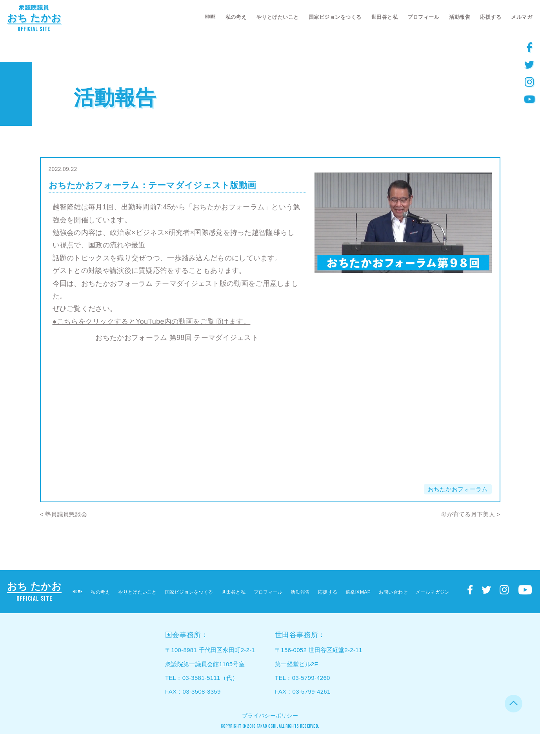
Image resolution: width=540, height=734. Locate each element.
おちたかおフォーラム (458, 489)
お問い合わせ (393, 592)
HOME (210, 17)
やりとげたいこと (277, 17)
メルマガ (521, 17)
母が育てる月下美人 (468, 514)
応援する (490, 17)
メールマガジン (432, 592)
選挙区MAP (358, 592)
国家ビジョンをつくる (335, 17)
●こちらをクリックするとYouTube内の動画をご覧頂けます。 (152, 321)
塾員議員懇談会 (66, 514)
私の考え (236, 17)
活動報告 (459, 17)
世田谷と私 (384, 17)
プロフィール (423, 17)
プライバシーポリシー (270, 715)
